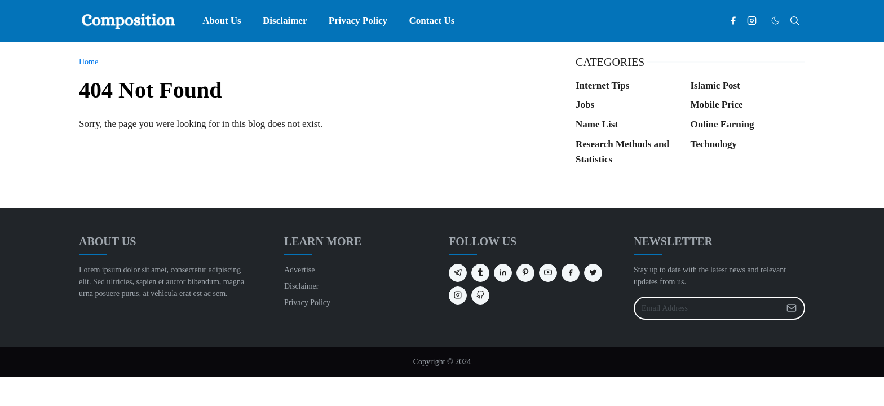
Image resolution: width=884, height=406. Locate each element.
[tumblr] (480, 273)
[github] (480, 295)
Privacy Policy (307, 302)
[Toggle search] (795, 21)
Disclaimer (301, 286)
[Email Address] (707, 308)
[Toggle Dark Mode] (775, 20)
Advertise (299, 270)
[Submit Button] (791, 308)
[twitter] (593, 273)
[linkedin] (503, 273)
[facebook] (733, 21)
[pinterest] (525, 273)
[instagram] (751, 21)
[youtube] (548, 273)
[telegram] (458, 273)
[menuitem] (222, 21)
